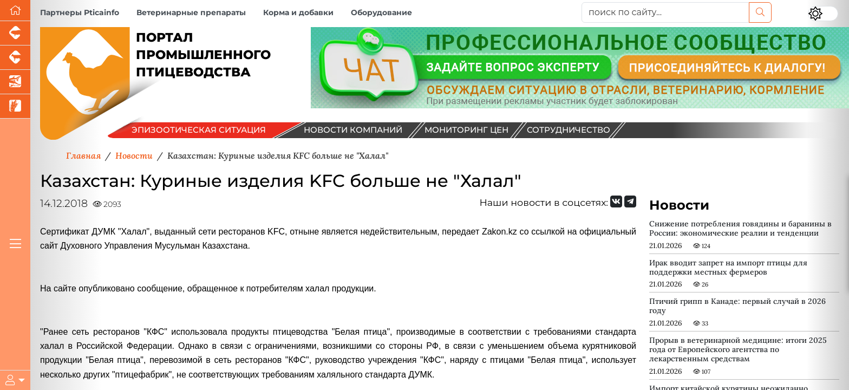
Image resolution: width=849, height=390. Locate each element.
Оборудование (381, 12)
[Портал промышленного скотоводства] (15, 58)
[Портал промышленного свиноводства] (15, 33)
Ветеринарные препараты (191, 12)
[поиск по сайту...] (665, 12)
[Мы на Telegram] (630, 201)
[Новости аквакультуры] (15, 82)
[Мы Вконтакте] (616, 201)
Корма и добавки (298, 12)
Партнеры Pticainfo (79, 12)
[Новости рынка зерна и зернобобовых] (15, 106)
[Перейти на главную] (15, 10)
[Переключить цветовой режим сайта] (823, 13)
